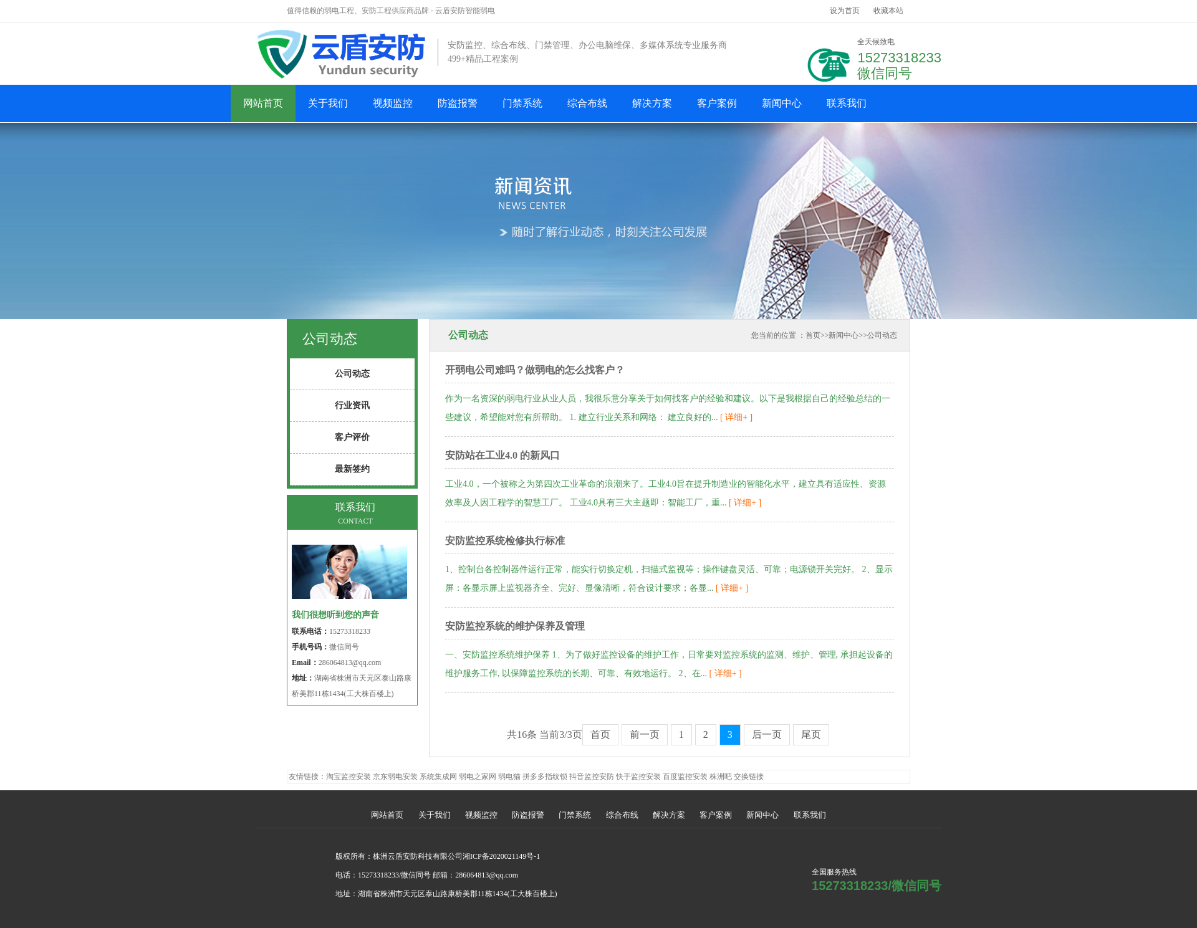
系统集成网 (438, 776)
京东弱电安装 (395, 776)
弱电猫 (509, 776)
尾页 (811, 734)
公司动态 (882, 335)
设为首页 (845, 10)
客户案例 (717, 103)
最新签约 (352, 469)
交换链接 (749, 776)
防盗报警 (458, 103)
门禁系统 (522, 103)
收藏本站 (888, 10)
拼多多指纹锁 (544, 776)
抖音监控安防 (591, 776)
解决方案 (652, 103)
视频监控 (393, 103)
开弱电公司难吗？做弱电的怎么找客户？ (535, 370)
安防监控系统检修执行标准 (505, 540)
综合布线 (587, 103)
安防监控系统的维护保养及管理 (515, 626)
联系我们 (847, 103)
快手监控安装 (638, 776)
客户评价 (352, 437)
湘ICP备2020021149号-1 (501, 856)
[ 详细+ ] (735, 417)
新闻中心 (782, 103)
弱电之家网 (477, 776)
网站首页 (263, 103)
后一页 (767, 734)
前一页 (645, 734)
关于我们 (328, 103)
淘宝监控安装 (348, 776)
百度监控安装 (685, 776)
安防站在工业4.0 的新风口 (502, 455)
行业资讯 (352, 405)
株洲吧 (720, 776)
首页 (812, 335)
